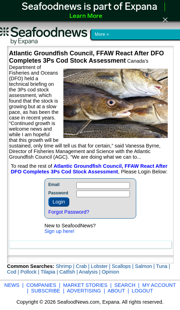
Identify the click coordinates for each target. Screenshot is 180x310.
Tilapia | (50, 272)
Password (58, 193)
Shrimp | (66, 266)
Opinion (110, 272)
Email (54, 184)
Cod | (13, 272)
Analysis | (90, 272)
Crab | (83, 266)
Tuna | (163, 266)
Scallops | (123, 266)
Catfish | (69, 272)
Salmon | (145, 266)
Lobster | (101, 266)
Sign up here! (59, 231)
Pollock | (30, 272)
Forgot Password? (68, 212)
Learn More (85, 16)
